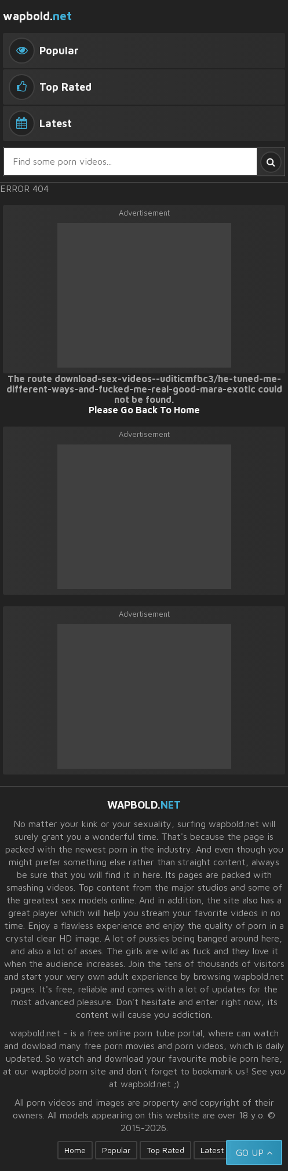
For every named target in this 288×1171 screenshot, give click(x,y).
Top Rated (165, 1150)
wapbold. (37, 16)
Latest (212, 1150)
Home (75, 1150)
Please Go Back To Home (144, 410)
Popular (116, 1150)
